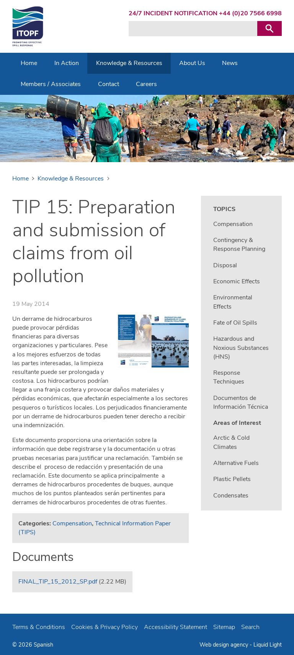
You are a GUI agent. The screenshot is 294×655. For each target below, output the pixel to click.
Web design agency (224, 644)
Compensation (72, 523)
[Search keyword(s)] (193, 28)
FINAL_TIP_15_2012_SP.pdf (57, 581)
